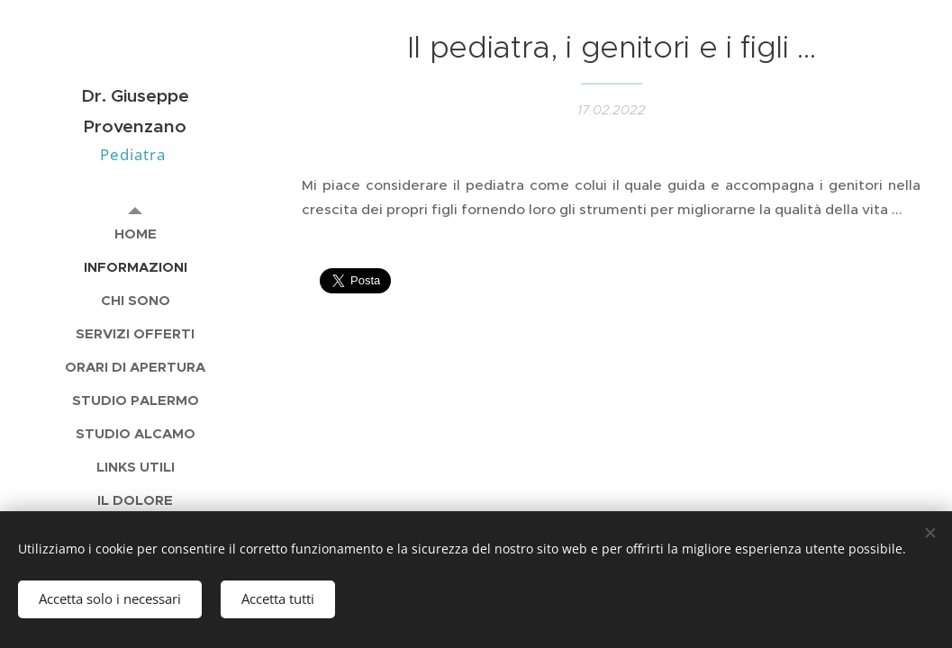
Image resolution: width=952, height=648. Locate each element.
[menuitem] (135, 233)
